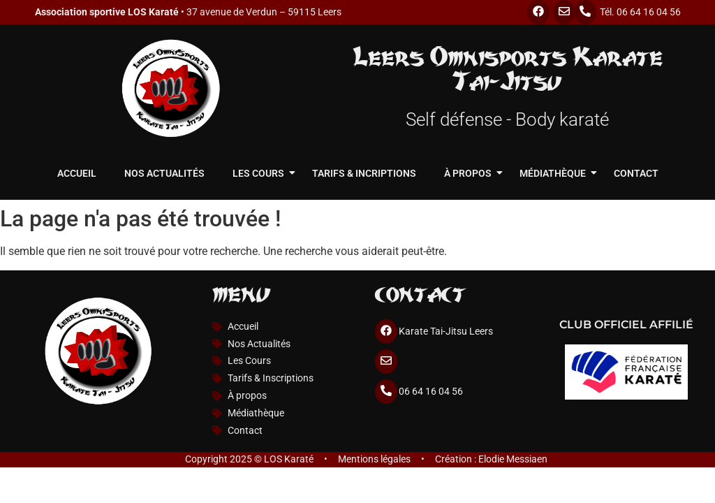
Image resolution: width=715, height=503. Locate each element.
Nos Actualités (164, 173)
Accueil (76, 173)
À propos (471, 173)
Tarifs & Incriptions (364, 173)
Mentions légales (374, 459)
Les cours (262, 173)
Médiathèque (556, 173)
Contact (636, 173)
